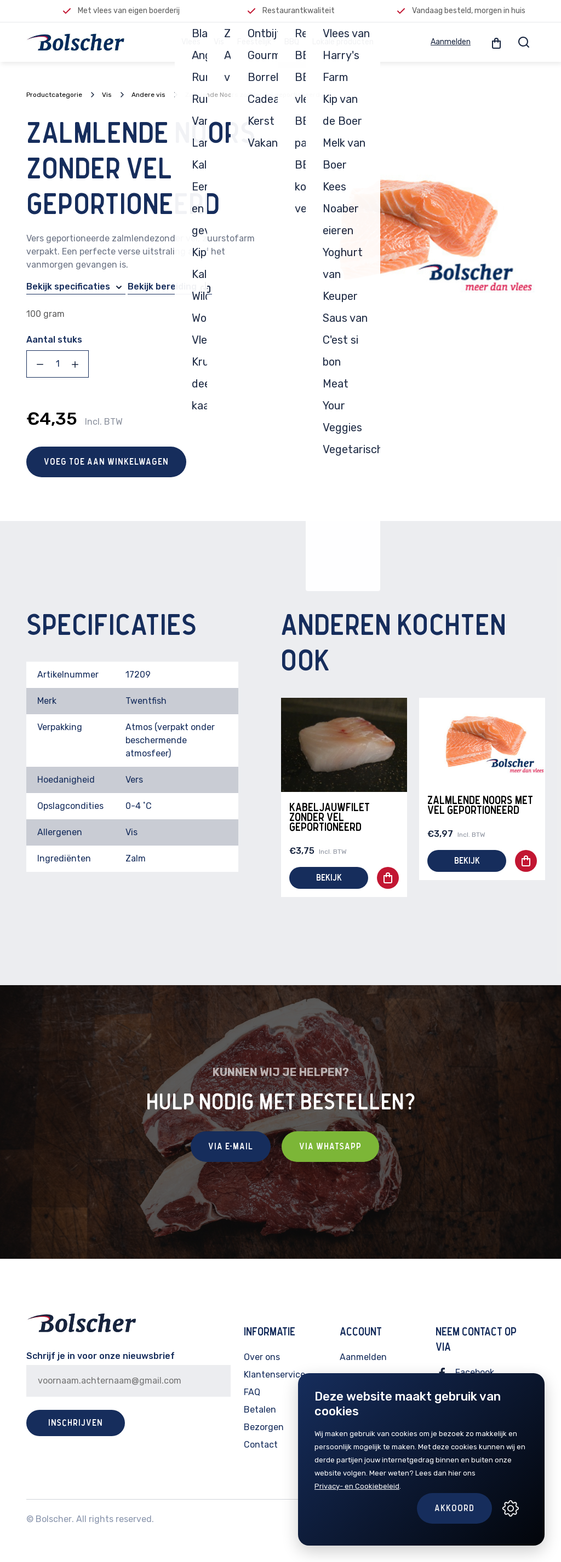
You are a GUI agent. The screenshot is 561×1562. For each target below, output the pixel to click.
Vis (219, 42)
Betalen (260, 1409)
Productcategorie (54, 95)
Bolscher (54, 1519)
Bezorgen (264, 1427)
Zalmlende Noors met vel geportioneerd (480, 805)
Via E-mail (230, 1146)
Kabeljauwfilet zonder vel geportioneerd (329, 817)
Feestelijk (254, 42)
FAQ (252, 1392)
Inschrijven (75, 1423)
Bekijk (329, 877)
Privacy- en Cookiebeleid (356, 1486)
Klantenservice (274, 1374)
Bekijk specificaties (75, 287)
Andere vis (148, 95)
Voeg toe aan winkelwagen (106, 462)
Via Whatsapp (330, 1146)
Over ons (262, 1357)
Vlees (191, 42)
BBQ (291, 42)
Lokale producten (343, 42)
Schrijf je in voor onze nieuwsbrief (100, 1356)
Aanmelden (451, 42)
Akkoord (454, 1508)
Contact (261, 1444)
